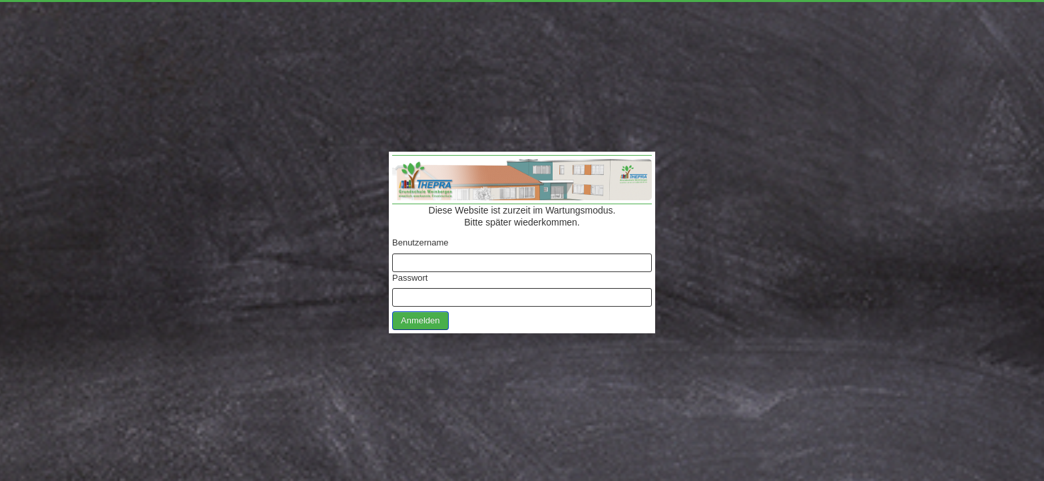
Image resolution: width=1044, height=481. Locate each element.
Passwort (409, 278)
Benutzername (420, 242)
